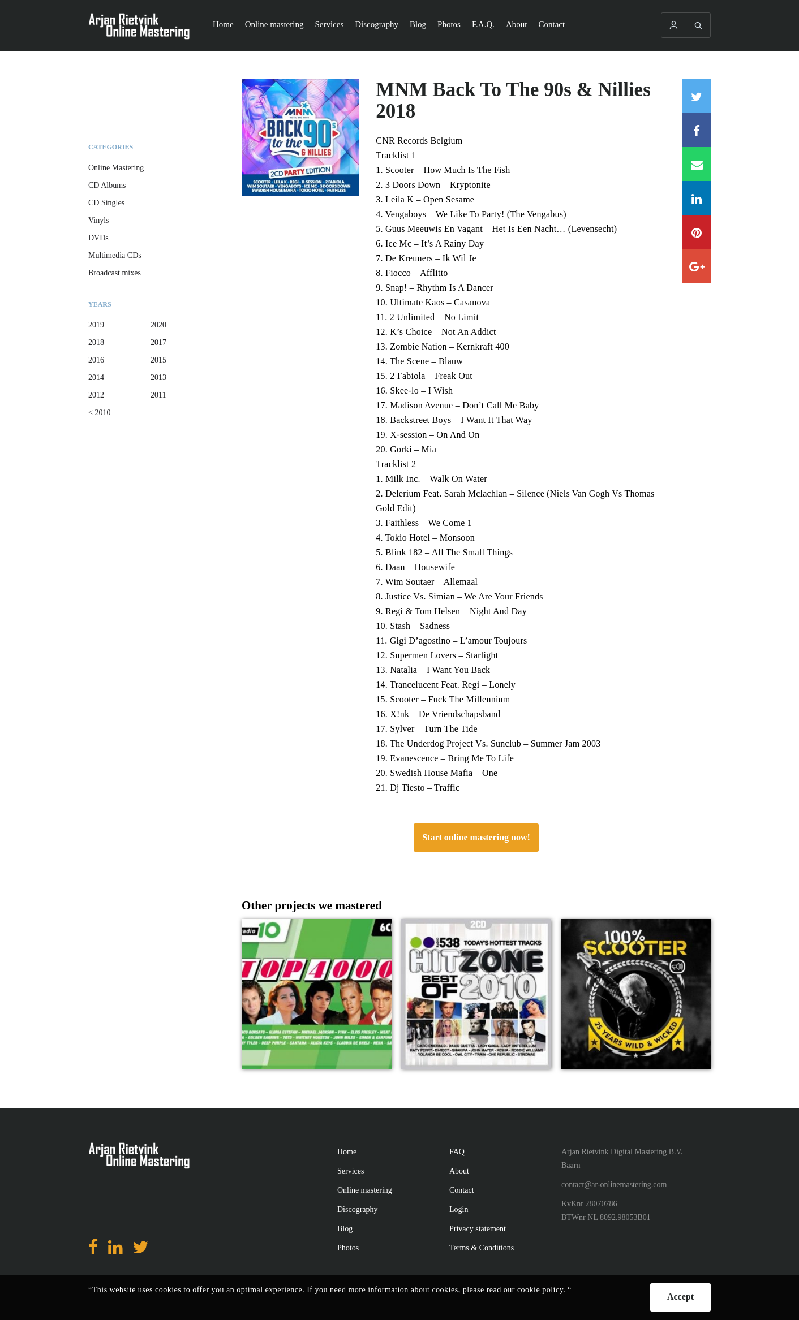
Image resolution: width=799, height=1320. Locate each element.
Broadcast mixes (114, 273)
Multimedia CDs (114, 255)
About (516, 24)
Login (458, 1209)
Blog (418, 24)
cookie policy (540, 1290)
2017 (158, 342)
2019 (96, 325)
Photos (449, 24)
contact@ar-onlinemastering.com (614, 1184)
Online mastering (274, 24)
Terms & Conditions (481, 1248)
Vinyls (98, 220)
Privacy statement (477, 1228)
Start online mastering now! (476, 837)
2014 (96, 377)
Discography (376, 24)
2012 (96, 395)
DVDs (98, 238)
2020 (158, 325)
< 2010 (99, 412)
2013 (158, 377)
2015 (158, 360)
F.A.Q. (483, 24)
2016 (96, 360)
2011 (158, 395)
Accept (680, 1296)
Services (329, 24)
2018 (96, 342)
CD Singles (106, 203)
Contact (552, 24)
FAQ (457, 1152)
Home (223, 24)
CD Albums (107, 185)
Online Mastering (116, 167)
